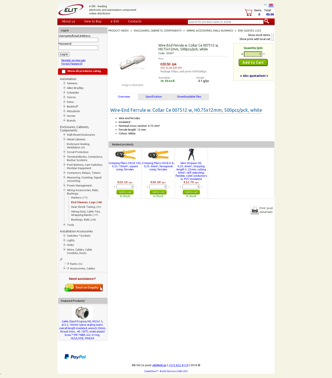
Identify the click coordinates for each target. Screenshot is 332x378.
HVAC (70, 245)
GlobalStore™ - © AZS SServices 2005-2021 (166, 371)
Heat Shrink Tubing (86, 206)
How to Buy (93, 21)
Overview (124, 96)
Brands (71, 120)
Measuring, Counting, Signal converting (84, 179)
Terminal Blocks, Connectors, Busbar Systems (85, 158)
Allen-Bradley (75, 88)
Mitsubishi (73, 111)
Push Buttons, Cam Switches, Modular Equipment (85, 166)
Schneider (73, 92)
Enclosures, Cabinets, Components (74, 128)
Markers (79, 197)
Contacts (135, 21)
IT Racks (74, 263)
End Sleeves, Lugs (86, 202)
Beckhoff (72, 106)
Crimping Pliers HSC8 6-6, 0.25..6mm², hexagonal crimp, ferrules (158, 166)
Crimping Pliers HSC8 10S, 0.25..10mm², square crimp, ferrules (125, 166)
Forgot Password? (72, 63)
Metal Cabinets (76, 139)
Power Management (79, 185)
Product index (118, 30)
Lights (71, 240)
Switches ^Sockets (79, 235)
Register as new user (73, 60)
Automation (68, 79)
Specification (153, 96)
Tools (70, 224)
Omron (71, 97)
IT (61, 259)
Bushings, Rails (83, 219)
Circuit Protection (78, 152)
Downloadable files (189, 96)
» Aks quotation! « (254, 75)
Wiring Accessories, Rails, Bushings (83, 192)
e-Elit (115, 21)
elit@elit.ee (159, 365)
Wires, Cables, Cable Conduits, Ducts (79, 251)
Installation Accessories (76, 231)
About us (68, 21)
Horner (71, 115)
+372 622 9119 (178, 365)
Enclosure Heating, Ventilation (78, 145)
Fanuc (70, 101)
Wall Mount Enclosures (81, 134)
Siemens (72, 83)
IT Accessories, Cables (81, 268)
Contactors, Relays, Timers (84, 172)
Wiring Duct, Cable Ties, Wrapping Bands (86, 213)
